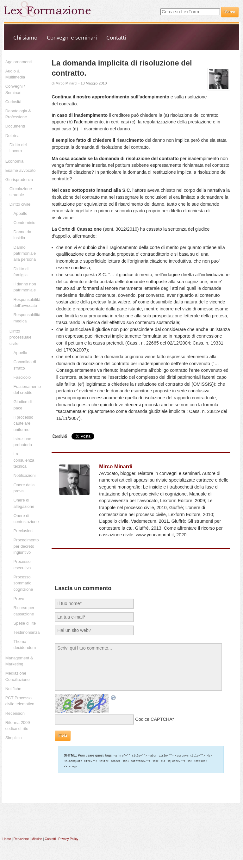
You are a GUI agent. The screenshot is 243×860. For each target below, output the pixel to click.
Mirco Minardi (66, 83)
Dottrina (12, 135)
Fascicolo (22, 377)
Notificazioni (25, 475)
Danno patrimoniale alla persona (25, 253)
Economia (14, 161)
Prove (19, 598)
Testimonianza (27, 632)
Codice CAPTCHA (153, 719)
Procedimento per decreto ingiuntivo (26, 546)
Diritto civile (19, 204)
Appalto (21, 213)
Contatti (116, 37)
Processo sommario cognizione (23, 583)
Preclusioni (24, 530)
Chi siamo (25, 37)
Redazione (21, 838)
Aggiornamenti (18, 61)
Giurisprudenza (19, 179)
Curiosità (13, 101)
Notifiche (13, 688)
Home (7, 838)
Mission (36, 838)
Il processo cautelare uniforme (24, 423)
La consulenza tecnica (24, 460)
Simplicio (13, 737)
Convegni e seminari (72, 37)
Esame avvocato (20, 170)
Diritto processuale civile (20, 337)
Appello (20, 352)
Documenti (15, 126)
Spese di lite (25, 623)
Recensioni (15, 713)
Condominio (24, 222)
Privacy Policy (68, 838)
